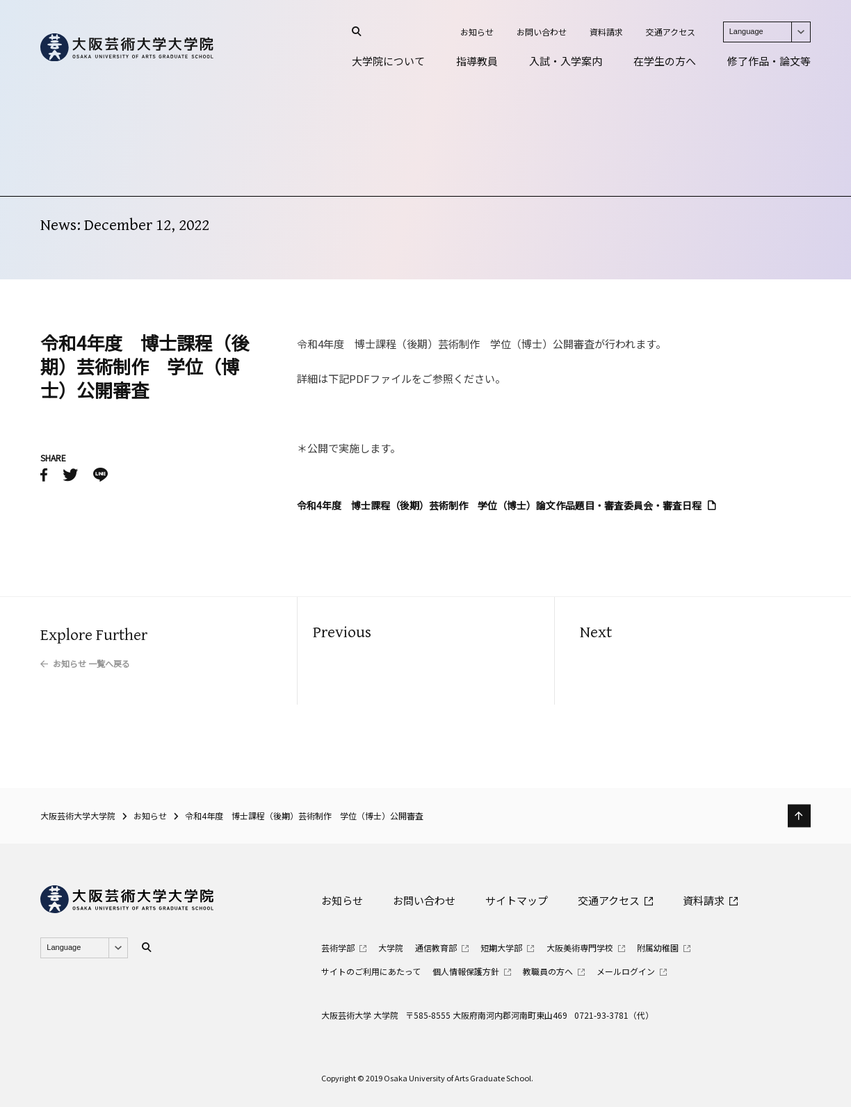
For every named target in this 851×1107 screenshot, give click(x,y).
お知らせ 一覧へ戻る (91, 663)
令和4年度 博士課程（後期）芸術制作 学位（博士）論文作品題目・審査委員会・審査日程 (499, 505)
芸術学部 (338, 947)
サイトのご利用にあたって (371, 971)
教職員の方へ (548, 971)
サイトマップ (516, 900)
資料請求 (606, 32)
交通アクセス (670, 32)
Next (596, 632)
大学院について (388, 61)
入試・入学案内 (565, 61)
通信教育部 (436, 947)
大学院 (390, 947)
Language (769, 32)
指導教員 (477, 61)
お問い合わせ (542, 32)
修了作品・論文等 (769, 61)
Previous (342, 632)
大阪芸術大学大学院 (77, 815)
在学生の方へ (664, 61)
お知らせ (477, 32)
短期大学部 (501, 947)
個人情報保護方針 (465, 971)
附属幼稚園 (658, 947)
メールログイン (626, 971)
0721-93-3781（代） (614, 1015)
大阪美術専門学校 (579, 947)
